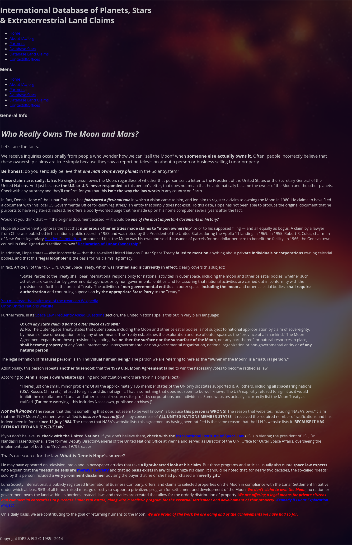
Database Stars (22, 48)
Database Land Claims (29, 54)
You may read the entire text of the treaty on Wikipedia (49, 300)
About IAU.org (21, 38)
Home (14, 33)
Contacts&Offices (24, 59)
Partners (17, 43)
